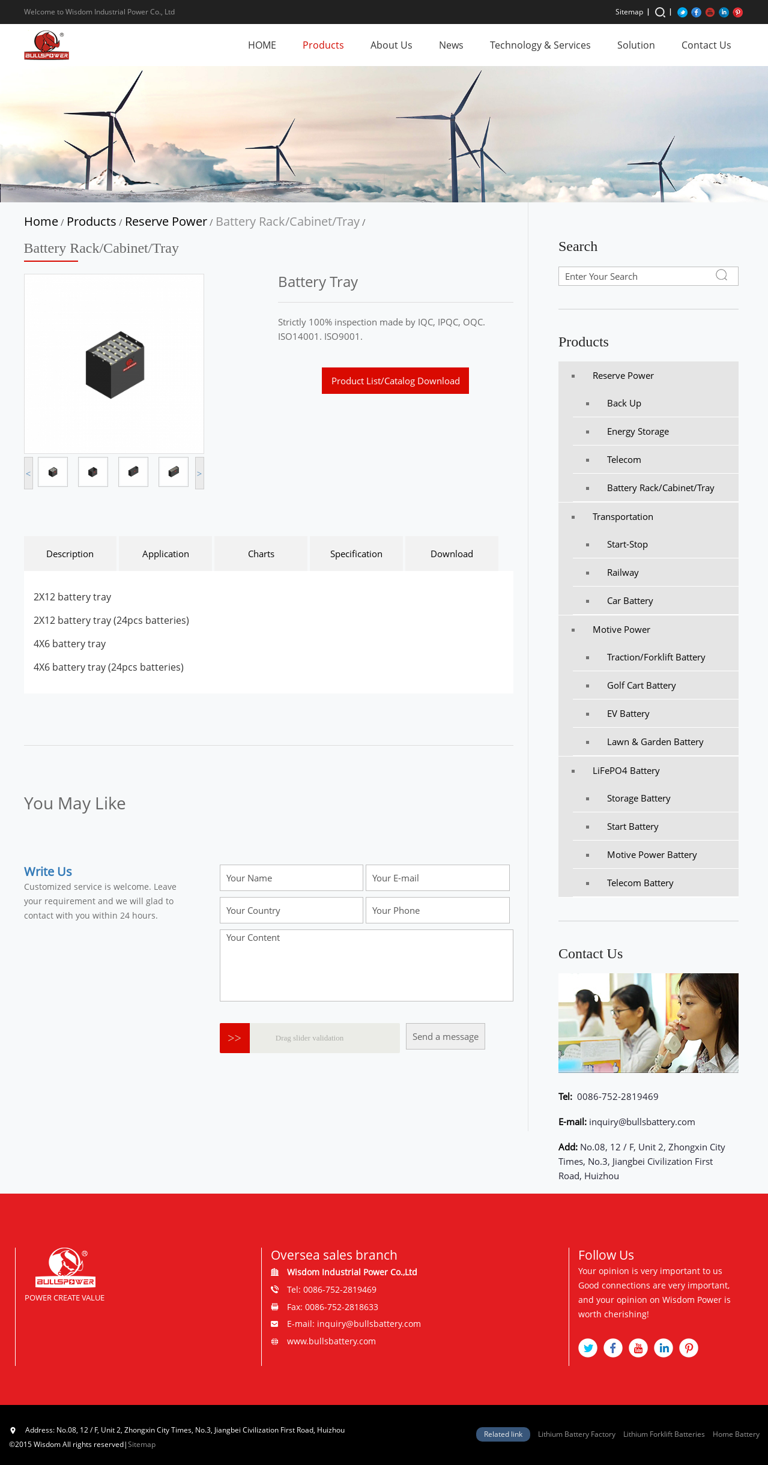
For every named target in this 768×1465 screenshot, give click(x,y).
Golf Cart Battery (631, 685)
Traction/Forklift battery (646, 657)
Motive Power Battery (641, 854)
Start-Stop (617, 544)
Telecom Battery (630, 883)
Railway (612, 572)
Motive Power (611, 629)
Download (452, 554)
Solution (636, 45)
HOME (262, 45)
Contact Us (706, 45)
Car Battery (619, 600)
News (451, 45)
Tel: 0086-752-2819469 (331, 1289)
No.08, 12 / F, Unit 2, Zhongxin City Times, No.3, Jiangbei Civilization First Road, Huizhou (641, 1161)
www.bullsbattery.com (331, 1341)
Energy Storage (627, 431)
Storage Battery (628, 798)
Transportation (612, 516)
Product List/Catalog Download (395, 381)
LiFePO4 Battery (616, 770)
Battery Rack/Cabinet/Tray (288, 221)
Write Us (48, 871)
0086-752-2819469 (617, 1096)
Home (41, 221)
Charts (261, 554)
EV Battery (618, 713)
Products (323, 45)
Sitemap (629, 12)
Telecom (613, 459)
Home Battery (736, 1434)
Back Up (613, 403)
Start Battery (622, 826)
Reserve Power (166, 221)
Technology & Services (540, 45)
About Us (391, 45)
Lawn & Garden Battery (645, 742)
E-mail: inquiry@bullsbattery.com (354, 1323)
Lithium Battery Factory (576, 1434)
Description (70, 554)
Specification (356, 554)
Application (165, 554)
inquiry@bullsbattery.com (642, 1122)
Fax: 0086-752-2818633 (332, 1306)
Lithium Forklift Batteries (664, 1434)
